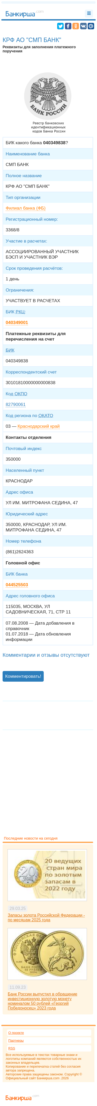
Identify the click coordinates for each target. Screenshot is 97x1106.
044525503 (17, 584)
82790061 (16, 404)
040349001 (17, 322)
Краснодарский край (39, 426)
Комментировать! (23, 676)
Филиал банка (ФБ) (26, 208)
